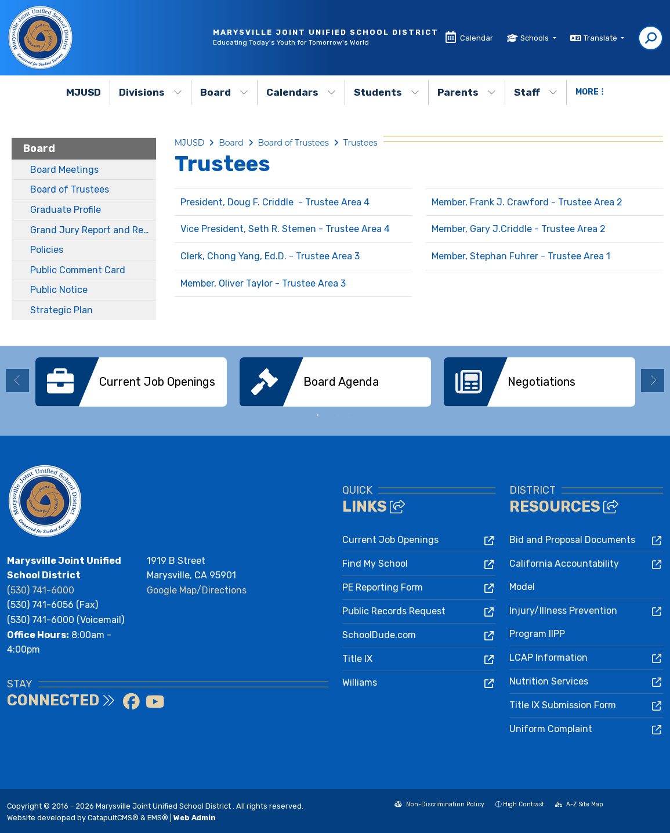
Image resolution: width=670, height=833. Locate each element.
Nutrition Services (548, 681)
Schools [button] (535, 38)
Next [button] (652, 380)
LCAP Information (548, 657)
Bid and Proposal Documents (572, 539)
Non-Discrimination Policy (439, 805)
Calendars (301, 92)
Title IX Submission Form (562, 705)
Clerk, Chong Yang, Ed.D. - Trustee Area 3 (270, 256)
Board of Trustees (69, 189)
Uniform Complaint (550, 728)
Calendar (476, 38)
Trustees (360, 142)
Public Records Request (394, 611)
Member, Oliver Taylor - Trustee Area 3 (263, 283)
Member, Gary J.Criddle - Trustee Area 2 (519, 228)
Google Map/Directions (197, 590)
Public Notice (59, 289)
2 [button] (335, 415)
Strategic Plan (61, 310)
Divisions (150, 92)
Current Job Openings (390, 539)
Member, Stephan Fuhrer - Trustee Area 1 (521, 256)
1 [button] (318, 415)
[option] (131, 382)
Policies (46, 249)
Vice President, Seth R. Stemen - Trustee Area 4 (285, 228)
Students (386, 92)
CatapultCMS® (113, 817)
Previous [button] (17, 380)
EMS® (157, 817)
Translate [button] (601, 38)
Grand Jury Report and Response (93, 230)
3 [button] (352, 415)
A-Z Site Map (579, 805)
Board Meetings (64, 169)
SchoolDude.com (379, 634)
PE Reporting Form (382, 587)
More (589, 92)
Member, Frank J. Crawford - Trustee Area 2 (527, 202)
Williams (359, 682)
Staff (535, 92)
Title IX (357, 658)
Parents (466, 92)
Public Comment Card (77, 270)
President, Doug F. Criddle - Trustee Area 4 (275, 202)
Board (224, 92)
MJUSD (83, 92)
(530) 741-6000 (40, 590)
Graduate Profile (65, 209)
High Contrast (523, 804)
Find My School (375, 563)
